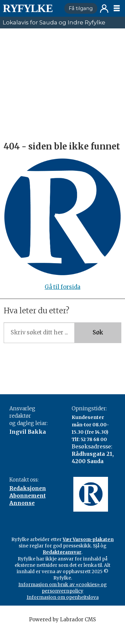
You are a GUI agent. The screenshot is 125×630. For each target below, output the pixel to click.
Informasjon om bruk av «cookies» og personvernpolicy (62, 588)
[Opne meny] (117, 8)
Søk (98, 332)
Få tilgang (81, 8)
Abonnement (27, 496)
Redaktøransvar (62, 552)
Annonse (22, 503)
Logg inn (104, 8)
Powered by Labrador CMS (62, 619)
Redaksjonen (27, 488)
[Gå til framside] (28, 8)
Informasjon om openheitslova (63, 597)
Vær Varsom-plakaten (88, 539)
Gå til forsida (62, 287)
